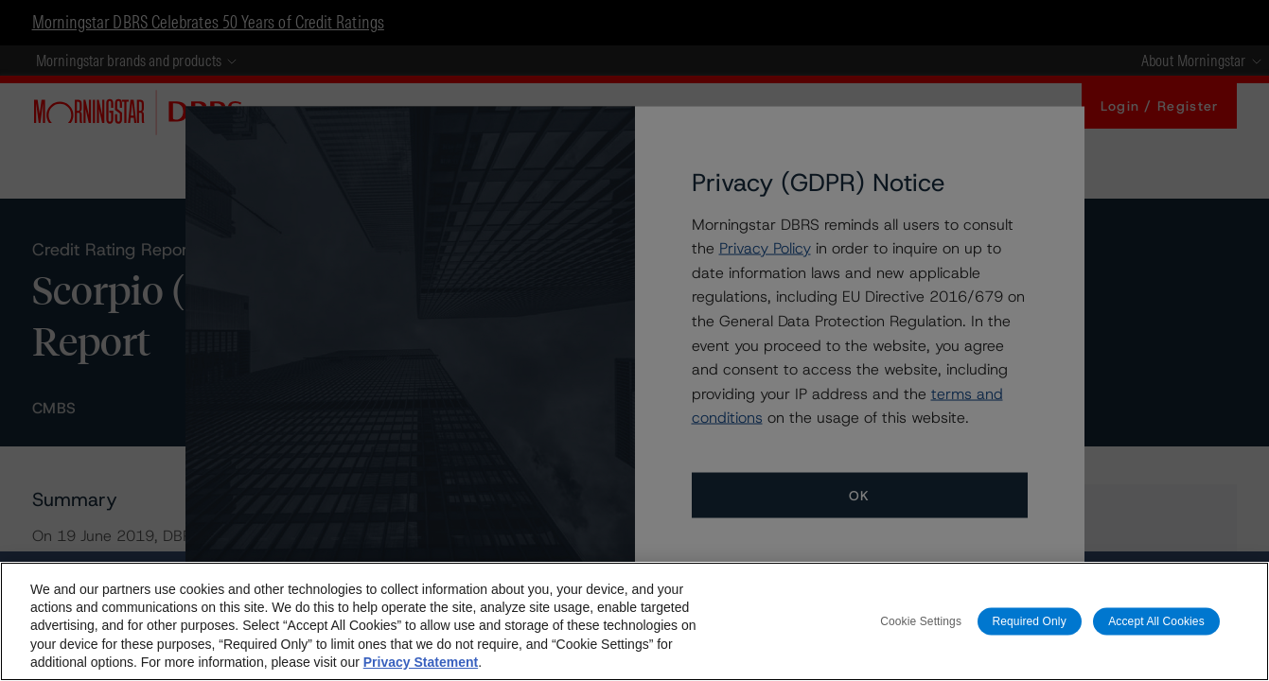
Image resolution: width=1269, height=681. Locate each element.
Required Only (1029, 620)
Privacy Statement (420, 662)
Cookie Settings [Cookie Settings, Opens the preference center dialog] (920, 620)
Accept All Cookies (1156, 620)
